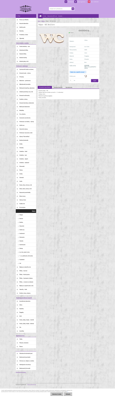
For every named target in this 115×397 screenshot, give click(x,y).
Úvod (39, 21)
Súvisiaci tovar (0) (58, 87)
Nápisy (43, 21)
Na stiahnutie (69, 87)
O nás (44, 16)
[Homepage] (41, 16)
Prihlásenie (71, 2)
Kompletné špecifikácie (44, 87)
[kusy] (71, 80)
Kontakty (60, 16)
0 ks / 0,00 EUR (94, 2)
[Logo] (26, 8)
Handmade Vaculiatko (21, 372)
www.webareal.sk (31, 384)
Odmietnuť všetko (56, 394)
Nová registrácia (81, 2)
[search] (73, 8)
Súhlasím (68, 394)
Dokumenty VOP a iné (52, 16)
